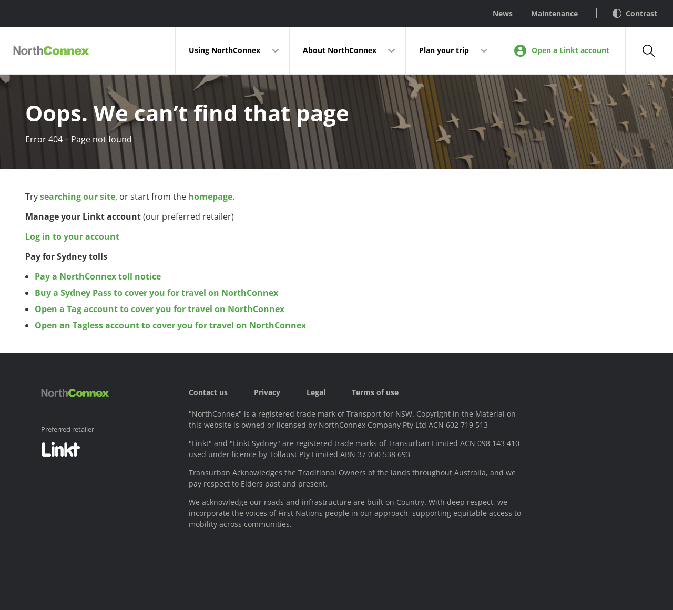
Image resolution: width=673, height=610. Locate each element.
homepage (210, 196)
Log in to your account (72, 236)
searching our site (77, 196)
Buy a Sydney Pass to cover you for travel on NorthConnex (156, 292)
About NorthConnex (339, 50)
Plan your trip (444, 50)
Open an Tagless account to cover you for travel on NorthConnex (170, 325)
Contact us (208, 392)
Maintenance (554, 13)
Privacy (267, 392)
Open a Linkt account (561, 51)
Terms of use (375, 392)
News (503, 13)
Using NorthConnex (224, 50)
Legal (316, 392)
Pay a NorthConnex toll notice (98, 276)
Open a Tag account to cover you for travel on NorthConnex (159, 309)
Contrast (635, 13)
